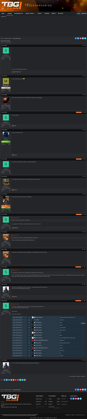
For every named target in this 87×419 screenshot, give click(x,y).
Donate (53, 13)
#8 (84, 194)
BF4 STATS (60, 13)
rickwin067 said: (16, 304)
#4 (84, 112)
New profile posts (64, 400)
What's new (63, 396)
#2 (84, 76)
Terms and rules (78, 415)
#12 (84, 267)
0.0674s (47, 418)
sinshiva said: (15, 235)
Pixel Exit (27, 414)
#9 (84, 214)
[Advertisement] (43, 27)
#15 (84, 360)
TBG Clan (2, 402)
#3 (84, 95)
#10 (84, 232)
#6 (84, 159)
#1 (84, 45)
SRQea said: (15, 270)
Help (83, 415)
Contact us (73, 415)
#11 (84, 249)
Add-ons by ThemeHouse (33, 414)
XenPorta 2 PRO (6, 415)
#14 (84, 301)
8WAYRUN (34, 415)
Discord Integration (13, 415)
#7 (84, 176)
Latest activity (63, 402)
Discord (47, 13)
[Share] (83, 46)
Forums (10, 13)
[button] (5, 13)
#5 (84, 130)
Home (2, 13)
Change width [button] (67, 415)
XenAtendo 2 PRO (22, 415)
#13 (84, 284)
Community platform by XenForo (11, 414)
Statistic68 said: (16, 218)
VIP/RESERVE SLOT (18, 13)
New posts (3, 16)
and (17, 72)
